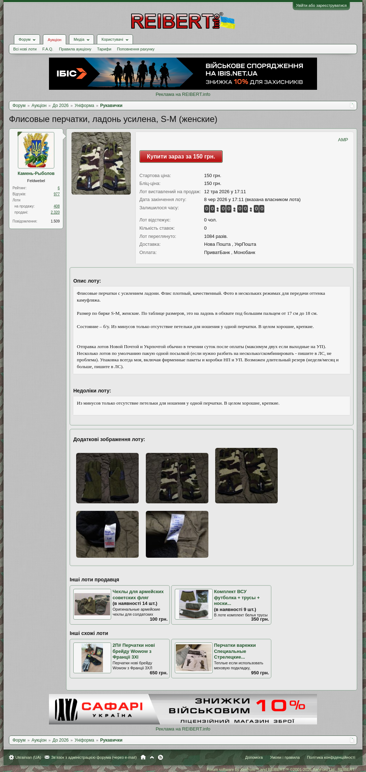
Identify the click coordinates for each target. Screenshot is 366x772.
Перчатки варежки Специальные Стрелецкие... (235, 651)
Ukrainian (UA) (28, 757)
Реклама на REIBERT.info (182, 94)
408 (57, 206)
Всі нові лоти (24, 49)
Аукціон (54, 40)
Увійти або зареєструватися (321, 5)
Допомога (254, 757)
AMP (343, 139)
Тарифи (104, 49)
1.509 (55, 221)
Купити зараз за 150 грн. (181, 156)
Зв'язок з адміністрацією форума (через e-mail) (94, 757)
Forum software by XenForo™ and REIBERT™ (281, 769)
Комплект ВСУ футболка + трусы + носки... (237, 597)
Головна (143, 757)
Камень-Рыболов (36, 173)
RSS (160, 757)
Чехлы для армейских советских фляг (138, 594)
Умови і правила (285, 757)
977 (57, 194)
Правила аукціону (75, 49)
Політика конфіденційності (331, 757)
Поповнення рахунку (135, 49)
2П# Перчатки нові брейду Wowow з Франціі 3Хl (134, 651)
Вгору (151, 757)
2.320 (55, 212)
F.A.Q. (47, 49)
